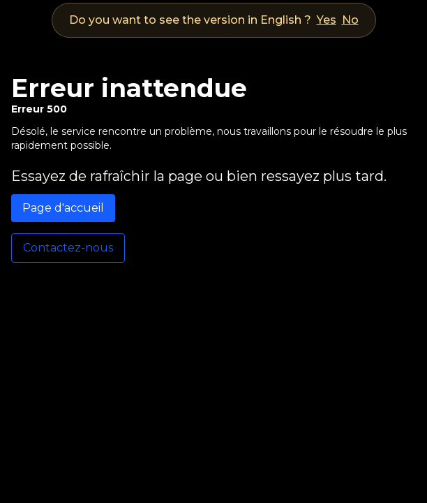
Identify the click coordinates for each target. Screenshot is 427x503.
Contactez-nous (68, 247)
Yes (326, 20)
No (350, 20)
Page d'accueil (63, 207)
